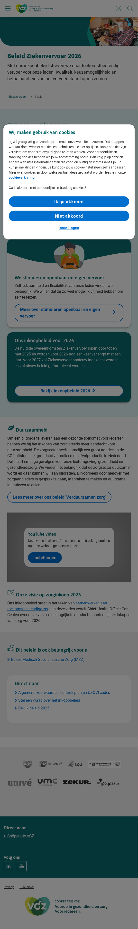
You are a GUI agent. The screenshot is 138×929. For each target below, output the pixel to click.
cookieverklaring (22, 177)
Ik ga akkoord (69, 201)
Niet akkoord (69, 215)
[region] (69, 181)
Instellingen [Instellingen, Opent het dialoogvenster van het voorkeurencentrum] (69, 228)
